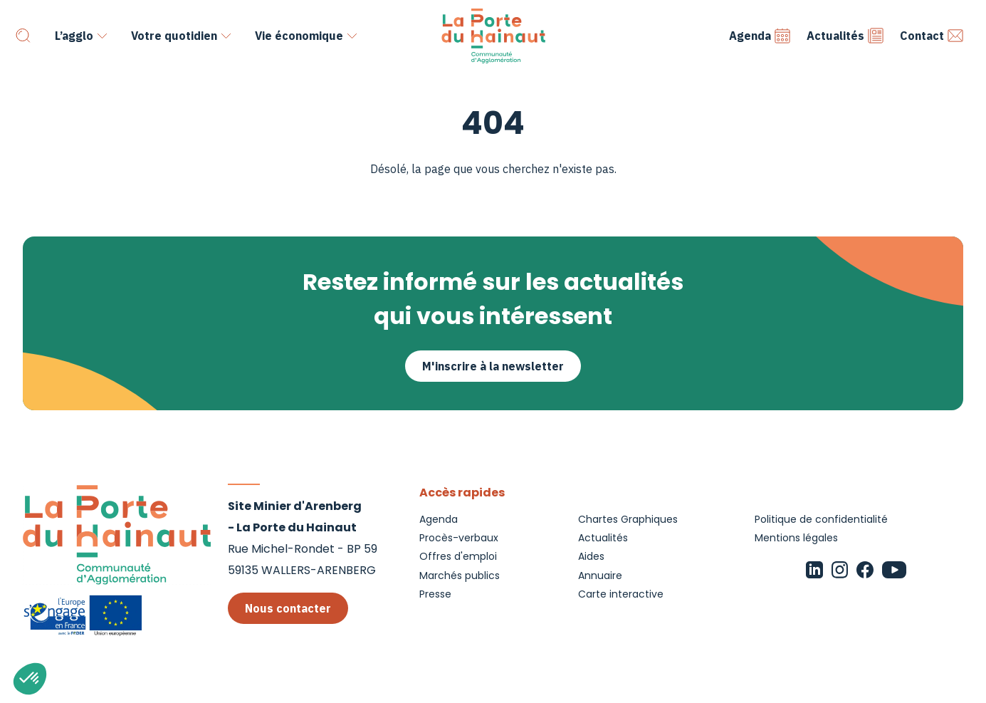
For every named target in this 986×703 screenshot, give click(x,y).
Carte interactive (621, 594)
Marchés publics (459, 575)
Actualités (845, 35)
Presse (435, 594)
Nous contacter (288, 608)
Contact (932, 35)
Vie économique (299, 35)
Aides (591, 556)
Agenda (760, 35)
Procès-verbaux (458, 538)
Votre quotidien (174, 35)
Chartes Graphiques (628, 519)
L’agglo (74, 35)
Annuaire (600, 575)
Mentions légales (796, 538)
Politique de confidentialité (821, 519)
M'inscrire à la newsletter (493, 366)
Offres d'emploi (458, 556)
